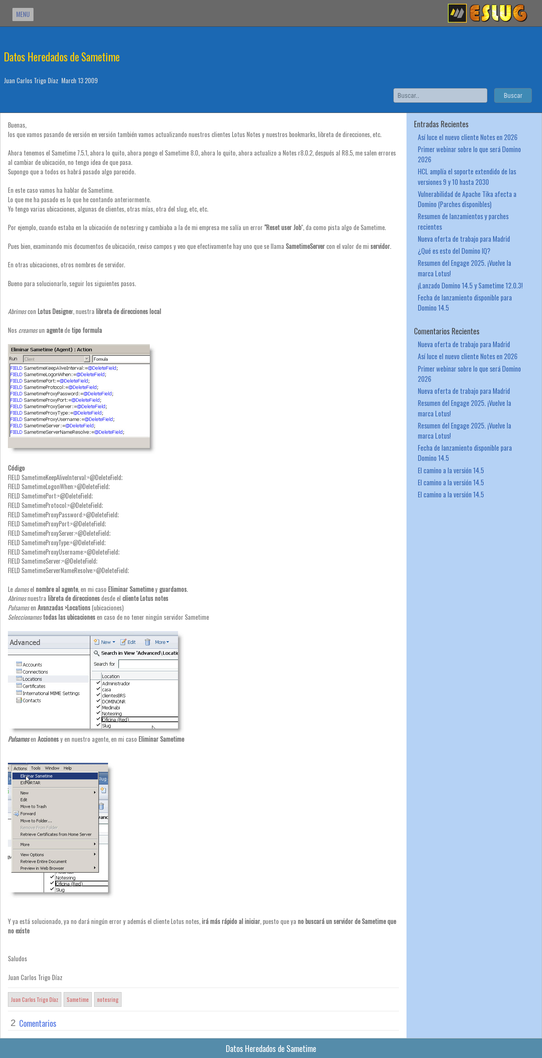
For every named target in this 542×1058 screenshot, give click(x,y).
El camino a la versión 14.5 (451, 470)
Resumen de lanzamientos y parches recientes (463, 221)
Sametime (78, 999)
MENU (23, 14)
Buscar (513, 95)
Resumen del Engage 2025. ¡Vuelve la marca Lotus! (464, 268)
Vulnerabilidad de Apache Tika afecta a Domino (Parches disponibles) (467, 199)
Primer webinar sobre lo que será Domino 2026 (469, 154)
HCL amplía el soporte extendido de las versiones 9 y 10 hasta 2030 (467, 176)
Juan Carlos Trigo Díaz (34, 999)
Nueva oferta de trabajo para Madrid (464, 238)
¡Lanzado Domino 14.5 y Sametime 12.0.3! (470, 285)
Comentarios (37, 1023)
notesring (108, 999)
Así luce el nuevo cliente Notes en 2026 (468, 137)
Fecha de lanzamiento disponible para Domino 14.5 (465, 302)
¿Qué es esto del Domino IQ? (454, 250)
